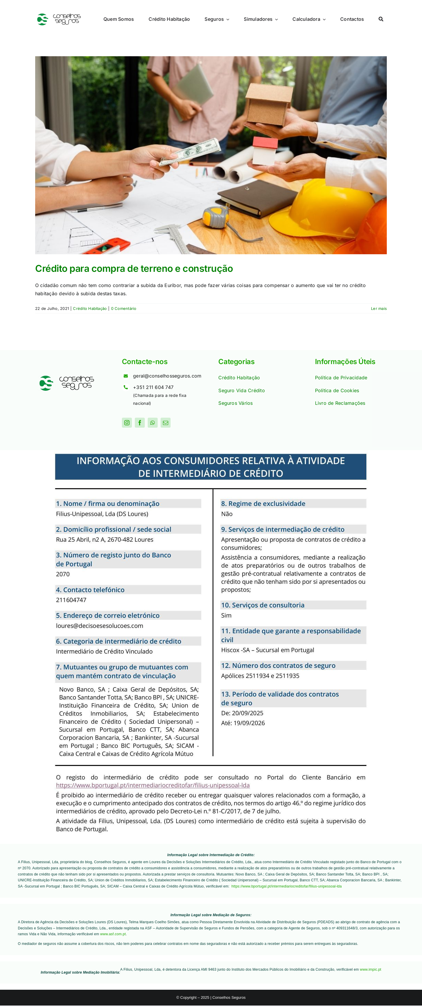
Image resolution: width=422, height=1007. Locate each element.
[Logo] (58, 15)
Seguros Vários (235, 403)
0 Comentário (124, 308)
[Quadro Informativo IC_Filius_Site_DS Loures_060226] (211, 452)
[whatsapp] (153, 423)
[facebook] (140, 423)
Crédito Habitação (90, 308)
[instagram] (127, 423)
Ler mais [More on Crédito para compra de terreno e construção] (379, 308)
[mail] (166, 423)
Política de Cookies (337, 390)
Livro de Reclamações (340, 403)
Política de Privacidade (341, 377)
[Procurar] (381, 19)
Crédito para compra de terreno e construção (134, 268)
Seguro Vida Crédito (241, 390)
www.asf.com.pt (113, 934)
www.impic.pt (370, 969)
